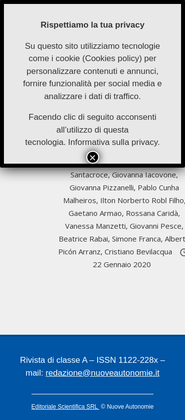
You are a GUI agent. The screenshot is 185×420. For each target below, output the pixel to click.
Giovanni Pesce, (157, 226)
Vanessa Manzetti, (97, 226)
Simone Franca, (138, 239)
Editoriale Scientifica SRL (66, 406)
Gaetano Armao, (97, 213)
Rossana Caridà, (153, 213)
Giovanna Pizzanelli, (104, 187)
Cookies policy (112, 58)
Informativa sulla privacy (112, 142)
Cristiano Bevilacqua (139, 251)
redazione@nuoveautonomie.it (102, 373)
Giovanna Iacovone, (145, 174)
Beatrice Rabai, (85, 239)
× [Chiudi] (92, 157)
